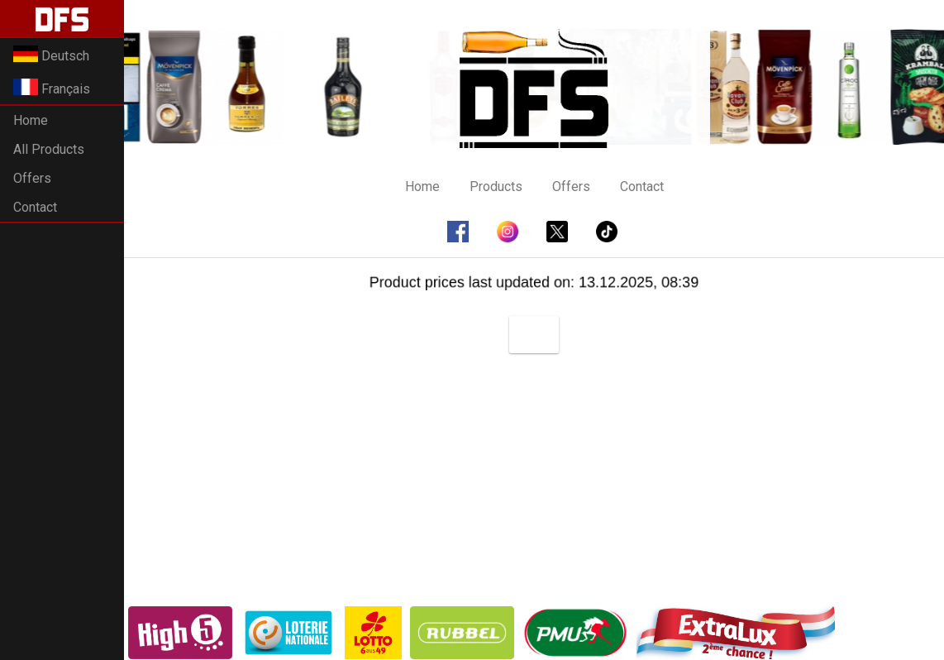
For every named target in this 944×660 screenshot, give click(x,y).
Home (30, 120)
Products (496, 186)
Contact (35, 207)
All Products (48, 149)
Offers (32, 178)
